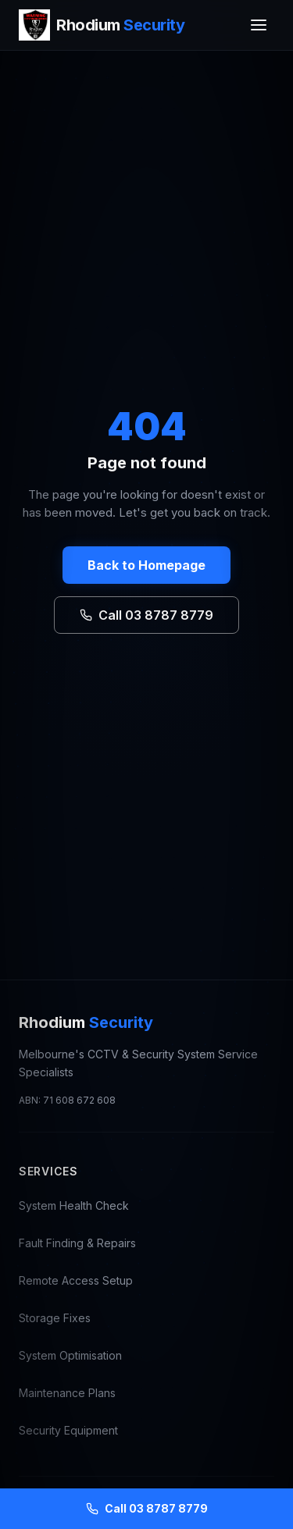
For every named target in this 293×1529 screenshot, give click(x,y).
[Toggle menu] (258, 25)
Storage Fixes (55, 1318)
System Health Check (74, 1205)
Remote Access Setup (76, 1280)
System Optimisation (70, 1355)
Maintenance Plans (67, 1392)
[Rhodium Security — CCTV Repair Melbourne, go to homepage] (101, 25)
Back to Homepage (146, 565)
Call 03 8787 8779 (146, 615)
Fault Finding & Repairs (77, 1243)
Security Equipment (68, 1430)
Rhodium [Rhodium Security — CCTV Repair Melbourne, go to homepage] (86, 1022)
